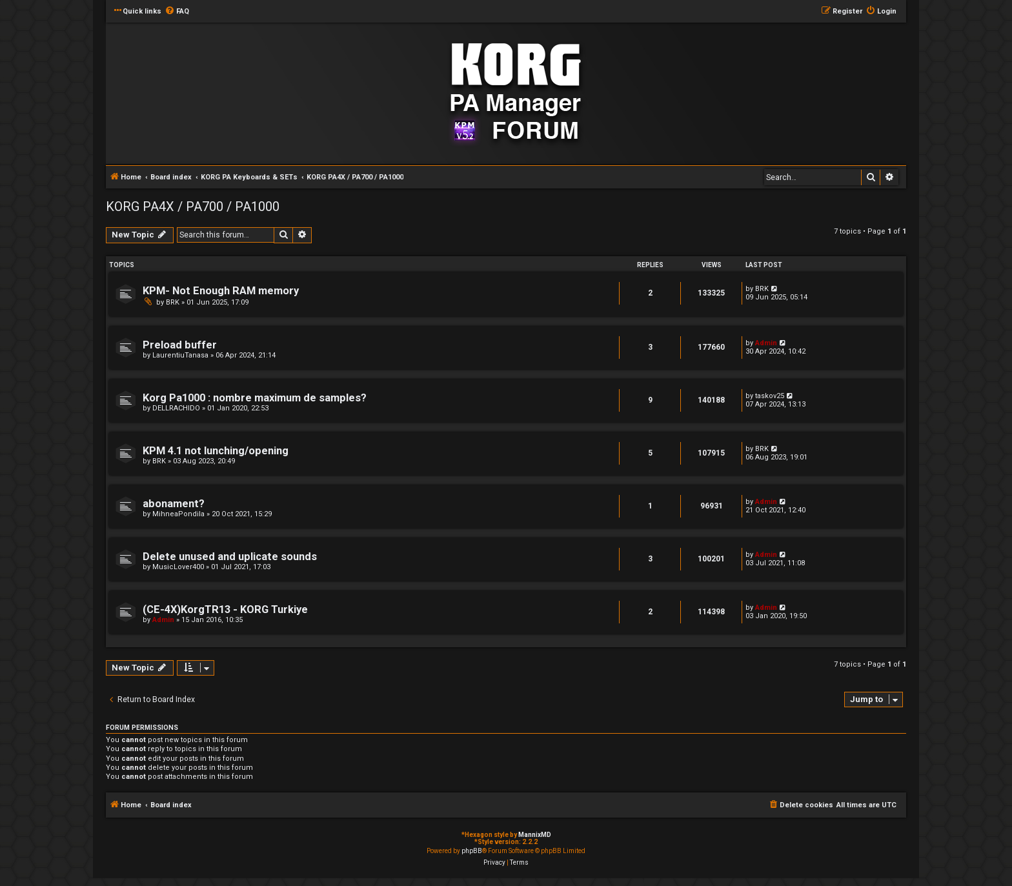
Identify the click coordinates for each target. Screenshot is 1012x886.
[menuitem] (177, 11)
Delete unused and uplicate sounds (230, 556)
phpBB (471, 850)
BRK (172, 302)
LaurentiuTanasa (180, 355)
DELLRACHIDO (176, 408)
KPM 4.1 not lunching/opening (215, 451)
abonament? (174, 504)
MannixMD (534, 834)
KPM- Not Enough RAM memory (221, 291)
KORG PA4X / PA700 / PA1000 (192, 206)
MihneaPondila (178, 514)
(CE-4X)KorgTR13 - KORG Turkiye (225, 609)
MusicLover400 (178, 567)
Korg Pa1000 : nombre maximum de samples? (255, 398)
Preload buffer (180, 345)
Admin (766, 343)
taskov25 (769, 396)
